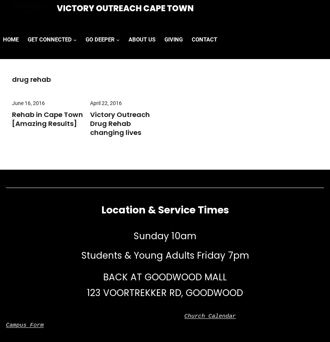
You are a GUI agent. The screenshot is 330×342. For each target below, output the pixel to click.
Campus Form (25, 325)
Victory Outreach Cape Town (125, 8)
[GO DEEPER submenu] (118, 39)
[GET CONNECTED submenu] (75, 39)
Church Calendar (210, 316)
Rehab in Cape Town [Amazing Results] (47, 119)
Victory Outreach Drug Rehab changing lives (120, 123)
